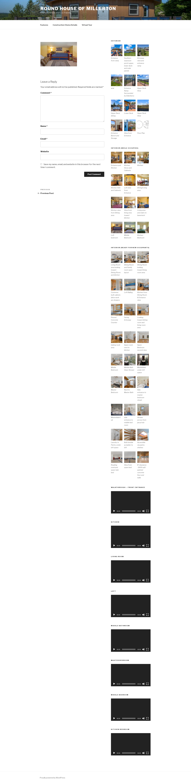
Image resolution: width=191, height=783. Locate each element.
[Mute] (143, 510)
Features (44, 25)
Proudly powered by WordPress (52, 777)
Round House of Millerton (78, 8)
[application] (131, 502)
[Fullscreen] (147, 510)
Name (44, 126)
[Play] (114, 510)
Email (43, 138)
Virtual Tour (87, 25)
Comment (46, 92)
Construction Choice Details (65, 25)
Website (44, 151)
